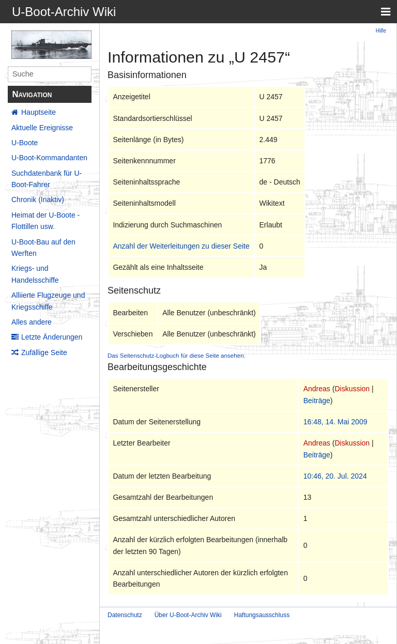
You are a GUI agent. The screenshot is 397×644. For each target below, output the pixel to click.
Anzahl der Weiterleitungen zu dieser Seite (181, 246)
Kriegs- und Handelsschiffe (35, 274)
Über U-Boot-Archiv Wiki (188, 615)
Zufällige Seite (44, 352)
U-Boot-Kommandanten (49, 158)
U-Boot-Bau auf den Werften (43, 247)
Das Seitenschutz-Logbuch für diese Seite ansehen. (177, 355)
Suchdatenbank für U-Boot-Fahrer (46, 179)
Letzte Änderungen (51, 337)
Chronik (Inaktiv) (37, 199)
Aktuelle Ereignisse (42, 128)
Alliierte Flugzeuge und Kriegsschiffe (48, 301)
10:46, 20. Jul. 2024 (335, 476)
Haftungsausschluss (261, 615)
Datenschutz (125, 615)
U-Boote (24, 143)
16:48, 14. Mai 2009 (335, 422)
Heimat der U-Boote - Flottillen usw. (45, 221)
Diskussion (352, 389)
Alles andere (31, 322)
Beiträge (316, 400)
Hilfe (381, 31)
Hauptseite (38, 112)
